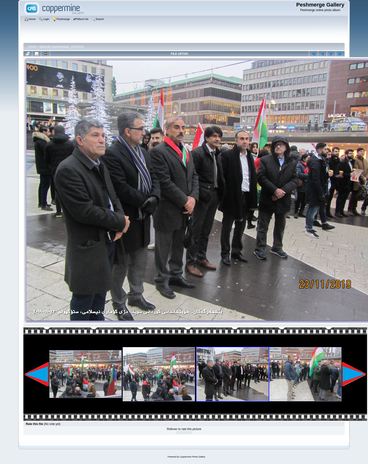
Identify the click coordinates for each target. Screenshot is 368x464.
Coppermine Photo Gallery (192, 457)
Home (32, 46)
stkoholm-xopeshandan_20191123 (61, 46)
